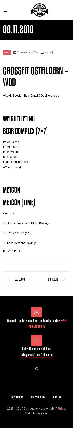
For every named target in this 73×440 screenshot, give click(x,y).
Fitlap (61, 408)
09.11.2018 (53, 279)
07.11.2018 (20, 279)
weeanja (49, 52)
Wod (6, 52)
